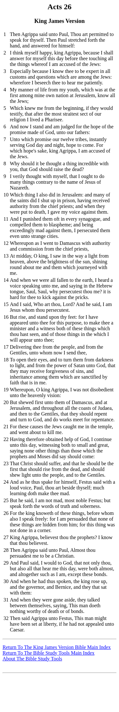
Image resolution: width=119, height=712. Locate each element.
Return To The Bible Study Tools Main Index (49, 653)
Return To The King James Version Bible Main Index (57, 647)
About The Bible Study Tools (32, 658)
